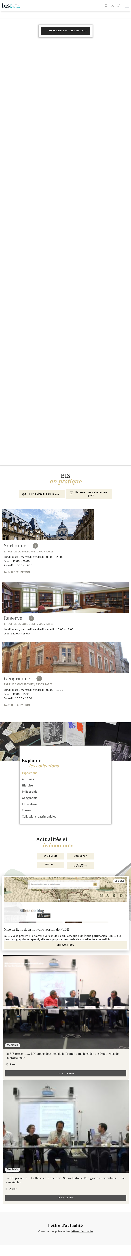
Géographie (29, 798)
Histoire (27, 785)
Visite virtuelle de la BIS (40, 494)
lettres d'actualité (82, 1231)
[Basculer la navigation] (127, 6)
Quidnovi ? (80, 856)
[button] (106, 5)
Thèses (26, 810)
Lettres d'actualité (80, 866)
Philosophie (29, 792)
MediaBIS (50, 865)
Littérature (29, 804)
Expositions (29, 773)
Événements (50, 856)
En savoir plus (65, 945)
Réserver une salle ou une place (87, 494)
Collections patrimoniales (39, 816)
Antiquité (28, 779)
